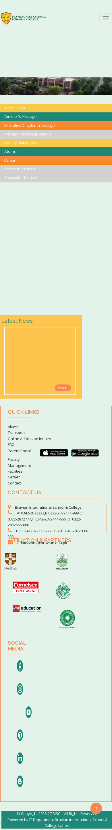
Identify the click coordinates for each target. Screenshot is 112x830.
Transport (16, 432)
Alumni (14, 426)
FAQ (11, 444)
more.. (62, 387)
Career (14, 477)
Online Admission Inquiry (29, 438)
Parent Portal (19, 450)
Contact (14, 483)
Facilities (15, 471)
